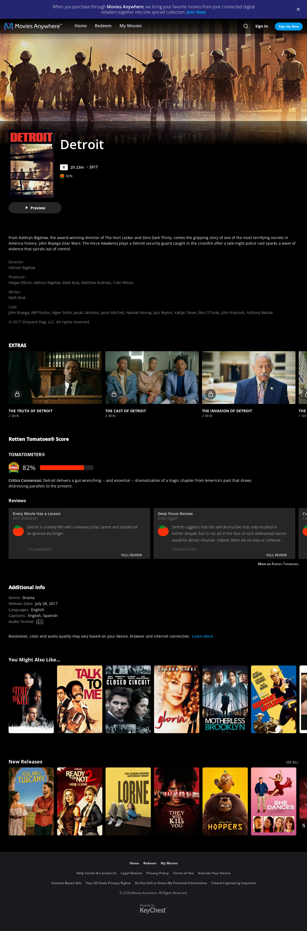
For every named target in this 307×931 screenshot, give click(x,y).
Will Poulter (40, 312)
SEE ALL (292, 762)
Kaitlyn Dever (185, 312)
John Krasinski (232, 312)
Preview (35, 207)
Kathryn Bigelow (22, 267)
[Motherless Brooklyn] (225, 699)
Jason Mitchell (112, 312)
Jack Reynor (163, 312)
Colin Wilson (123, 282)
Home (80, 26)
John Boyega (19, 312)
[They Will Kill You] (176, 801)
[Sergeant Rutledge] (273, 699)
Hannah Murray (138, 312)
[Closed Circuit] (128, 699)
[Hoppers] (225, 801)
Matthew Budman (96, 282)
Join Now (196, 12)
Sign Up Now (289, 26)
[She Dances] (273, 801)
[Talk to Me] (79, 699)
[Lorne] (128, 801)
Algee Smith (62, 312)
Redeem (103, 26)
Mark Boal (70, 282)
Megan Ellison (20, 282)
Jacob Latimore (86, 312)
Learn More (202, 636)
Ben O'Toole (209, 312)
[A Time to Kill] (31, 699)
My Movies (130, 26)
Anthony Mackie (259, 312)
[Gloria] (176, 699)
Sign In (261, 26)
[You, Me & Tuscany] (31, 801)
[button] (55, 377)
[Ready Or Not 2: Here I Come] (79, 801)
